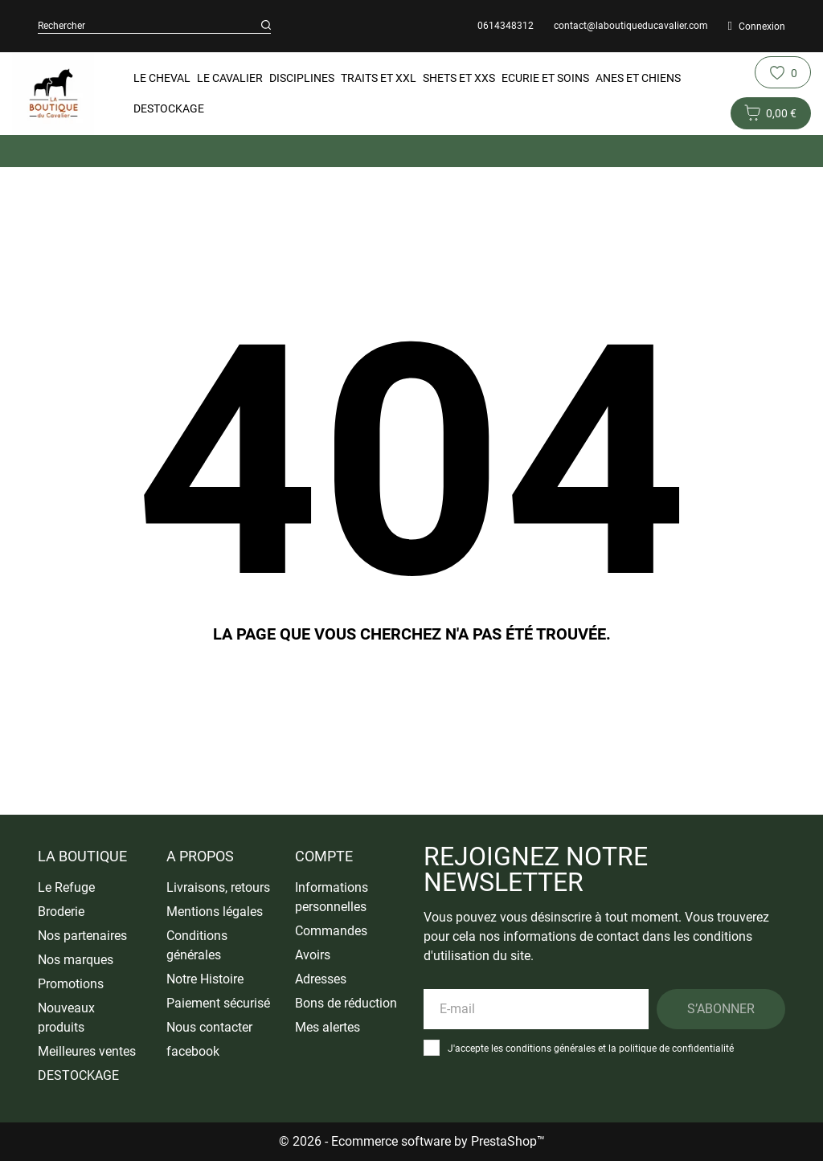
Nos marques (75, 959)
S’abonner (721, 1008)
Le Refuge (66, 887)
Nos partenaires (82, 935)
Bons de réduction (346, 1003)
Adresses (320, 979)
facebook (192, 1051)
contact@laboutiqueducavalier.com (631, 25)
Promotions (71, 983)
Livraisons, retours (218, 887)
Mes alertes (327, 1027)
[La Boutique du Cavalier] (53, 93)
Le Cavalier (230, 78)
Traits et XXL (378, 78)
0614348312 (505, 25)
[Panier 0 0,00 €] (771, 113)
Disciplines (301, 78)
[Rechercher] (266, 25)
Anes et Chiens (638, 78)
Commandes (331, 930)
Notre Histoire (205, 979)
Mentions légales (214, 911)
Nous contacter (209, 1027)
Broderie (61, 911)
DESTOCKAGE (168, 108)
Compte (324, 856)
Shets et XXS (459, 78)
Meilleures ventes (87, 1051)
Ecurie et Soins (545, 78)
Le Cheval (161, 78)
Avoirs (312, 955)
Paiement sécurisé (218, 1003)
